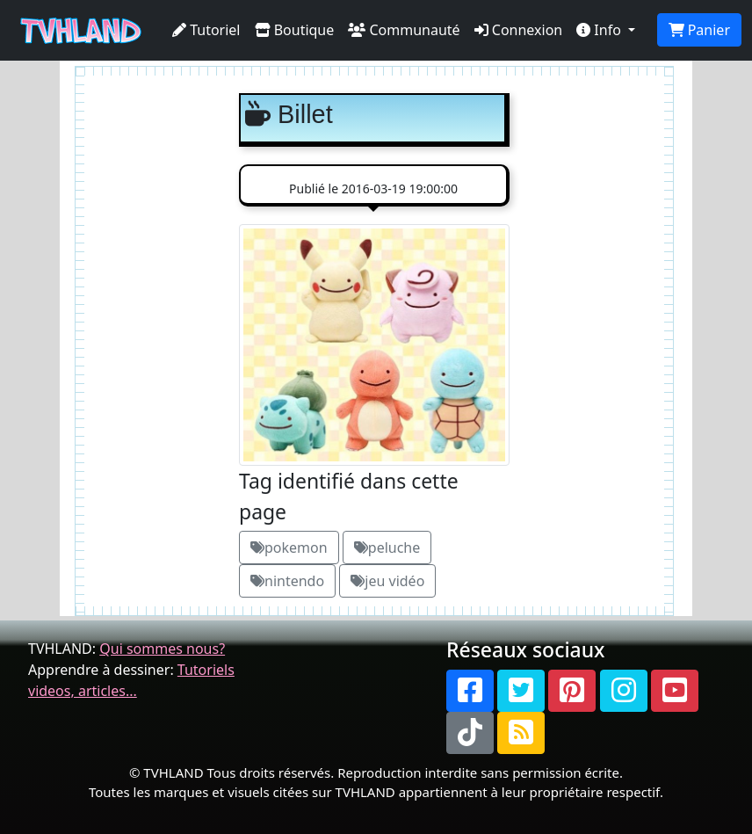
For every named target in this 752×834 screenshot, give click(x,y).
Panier (699, 30)
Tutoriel (206, 30)
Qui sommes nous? (162, 648)
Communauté (403, 30)
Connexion (518, 30)
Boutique (295, 30)
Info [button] (600, 30)
